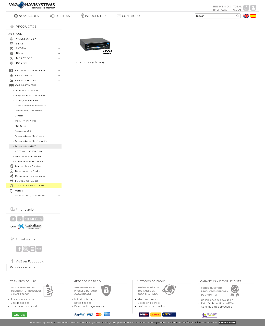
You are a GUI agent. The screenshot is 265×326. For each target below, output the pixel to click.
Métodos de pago (84, 299)
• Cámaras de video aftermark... (30, 105)
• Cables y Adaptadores (25, 100)
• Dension (18, 115)
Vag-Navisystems (22, 267)
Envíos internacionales (151, 306)
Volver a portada (32, 4)
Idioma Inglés (246, 16)
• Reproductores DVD (24, 146)
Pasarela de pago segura (89, 306)
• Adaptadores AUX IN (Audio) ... (30, 95)
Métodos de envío (148, 299)
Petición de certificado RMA (217, 303)
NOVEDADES (26, 16)
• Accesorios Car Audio (25, 90)
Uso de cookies (20, 302)
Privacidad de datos (22, 299)
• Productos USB (22, 131)
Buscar (238, 16)
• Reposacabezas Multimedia (28, 136)
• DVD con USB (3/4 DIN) (28, 151)
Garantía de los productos (216, 306)
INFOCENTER (93, 16)
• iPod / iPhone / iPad (25, 120)
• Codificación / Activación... (28, 110)
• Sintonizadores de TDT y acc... (30, 161)
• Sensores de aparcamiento (28, 156)
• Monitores (19, 126)
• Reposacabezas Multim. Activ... (31, 141)
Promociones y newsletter (26, 306)
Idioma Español (253, 16)
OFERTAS (60, 16)
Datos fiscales (83, 302)
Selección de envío (149, 302)
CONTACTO (128, 16)
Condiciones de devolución (217, 300)
